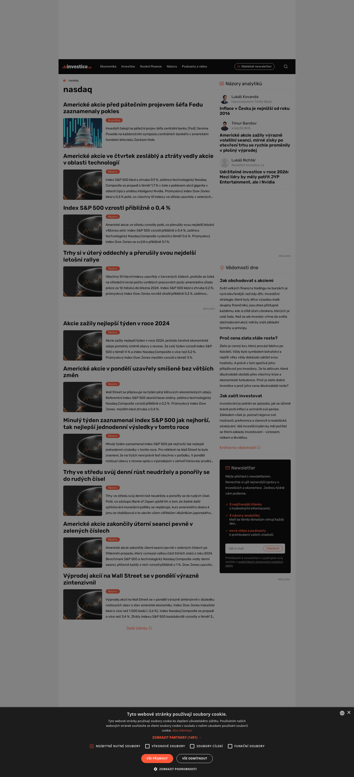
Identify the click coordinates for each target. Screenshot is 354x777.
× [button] (348, 712)
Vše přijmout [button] (157, 758)
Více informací (182, 730)
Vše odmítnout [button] (194, 758)
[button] (177, 737)
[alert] (177, 388)
